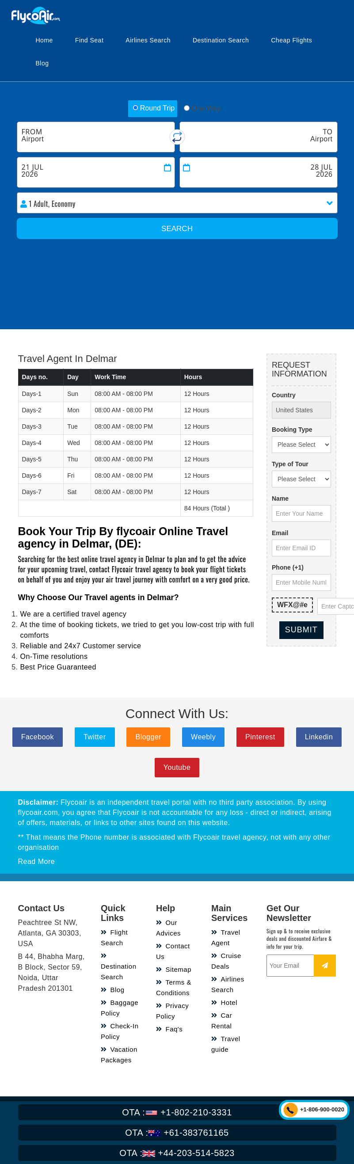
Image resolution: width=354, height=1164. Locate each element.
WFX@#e (292, 605)
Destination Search (221, 40)
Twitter (95, 737)
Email (280, 532)
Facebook (37, 737)
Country (284, 395)
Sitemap (173, 969)
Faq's (169, 1029)
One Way (202, 108)
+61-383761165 (176, 1132)
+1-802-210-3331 (177, 1112)
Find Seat (89, 40)
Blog (42, 63)
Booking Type (292, 429)
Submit (301, 629)
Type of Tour (290, 464)
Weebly (203, 737)
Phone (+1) (288, 567)
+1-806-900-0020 (322, 1109)
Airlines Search (148, 40)
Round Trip (154, 108)
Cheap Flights (291, 40)
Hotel (224, 1002)
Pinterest (260, 737)
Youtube (177, 767)
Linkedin (319, 737)
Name (280, 498)
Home (44, 40)
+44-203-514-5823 (176, 1153)
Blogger (148, 737)
